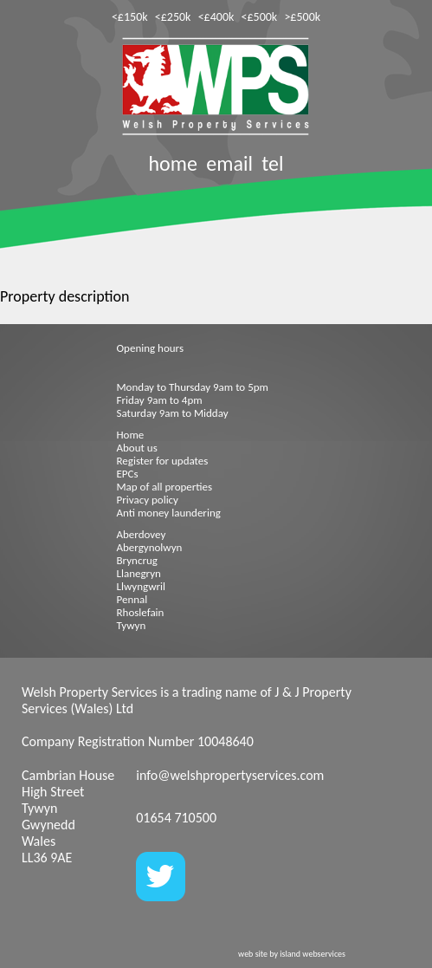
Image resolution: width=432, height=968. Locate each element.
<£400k (216, 17)
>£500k (302, 17)
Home (131, 434)
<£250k (173, 17)
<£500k (260, 17)
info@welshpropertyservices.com (230, 775)
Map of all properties (165, 486)
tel (272, 163)
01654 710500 (176, 817)
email (229, 163)
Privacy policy (148, 499)
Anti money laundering (169, 512)
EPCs (128, 473)
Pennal (132, 599)
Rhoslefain (140, 612)
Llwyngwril (141, 586)
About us (137, 447)
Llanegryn (139, 573)
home (172, 163)
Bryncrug (137, 560)
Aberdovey (141, 534)
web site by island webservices (291, 953)
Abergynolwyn (150, 547)
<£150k (130, 17)
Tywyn (131, 625)
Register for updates (163, 460)
